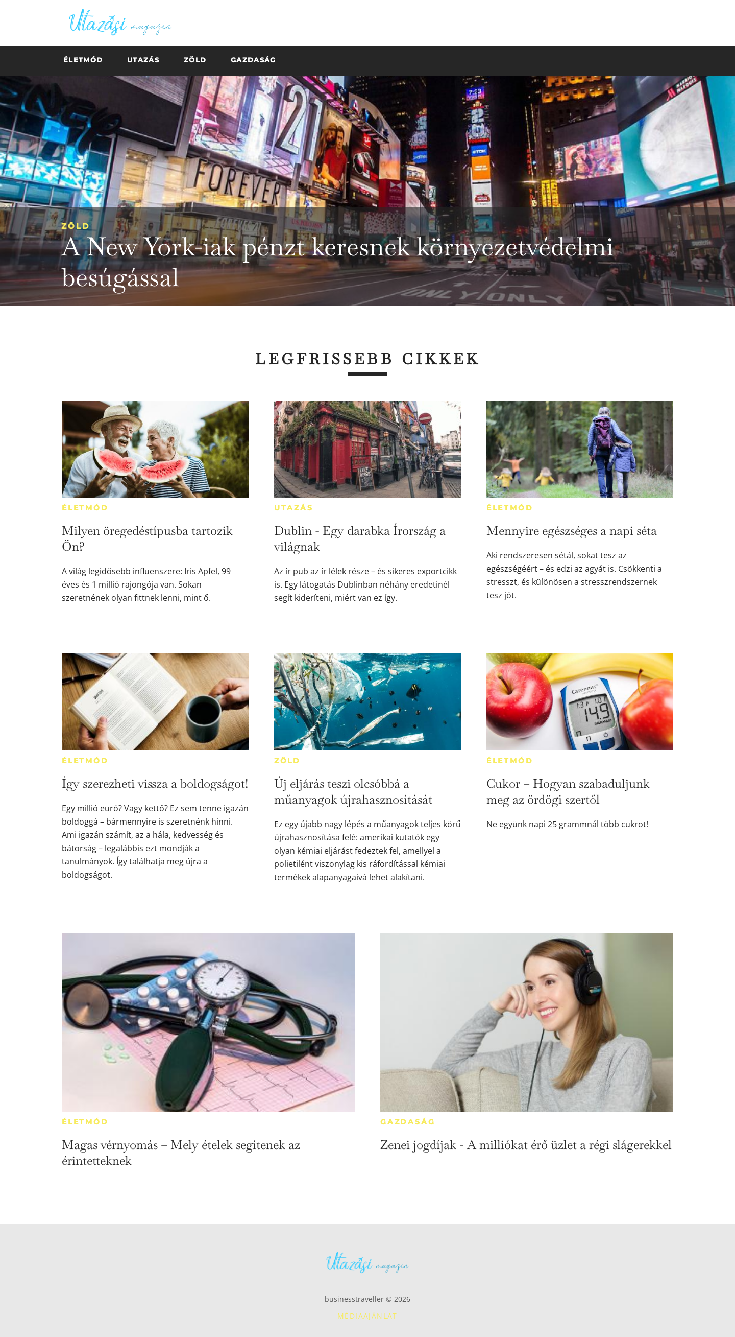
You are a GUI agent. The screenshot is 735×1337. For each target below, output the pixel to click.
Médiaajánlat (367, 1316)
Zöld (75, 226)
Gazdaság (407, 1122)
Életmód (85, 507)
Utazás (293, 507)
